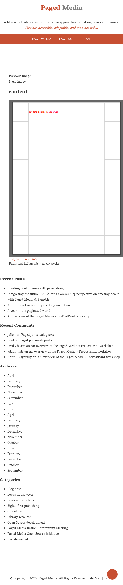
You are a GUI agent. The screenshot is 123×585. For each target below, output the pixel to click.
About (85, 39)
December (14, 387)
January (13, 426)
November (14, 393)
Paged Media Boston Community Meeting (37, 528)
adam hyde (15, 352)
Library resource (19, 517)
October (13, 443)
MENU (112, 574)
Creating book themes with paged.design (36, 289)
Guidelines (14, 512)
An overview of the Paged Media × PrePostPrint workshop (48, 317)
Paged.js (65, 39)
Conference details (20, 500)
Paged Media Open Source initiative (33, 534)
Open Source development (26, 523)
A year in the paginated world (28, 311)
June (10, 409)
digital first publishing (23, 506)
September (15, 398)
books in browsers (20, 495)
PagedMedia (41, 39)
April (11, 376)
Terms (108, 579)
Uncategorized (17, 540)
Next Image (17, 82)
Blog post (14, 489)
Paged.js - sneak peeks (37, 335)
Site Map (94, 579)
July (10, 404)
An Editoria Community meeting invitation (38, 305)
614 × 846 (29, 259)
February (13, 382)
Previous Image (20, 76)
